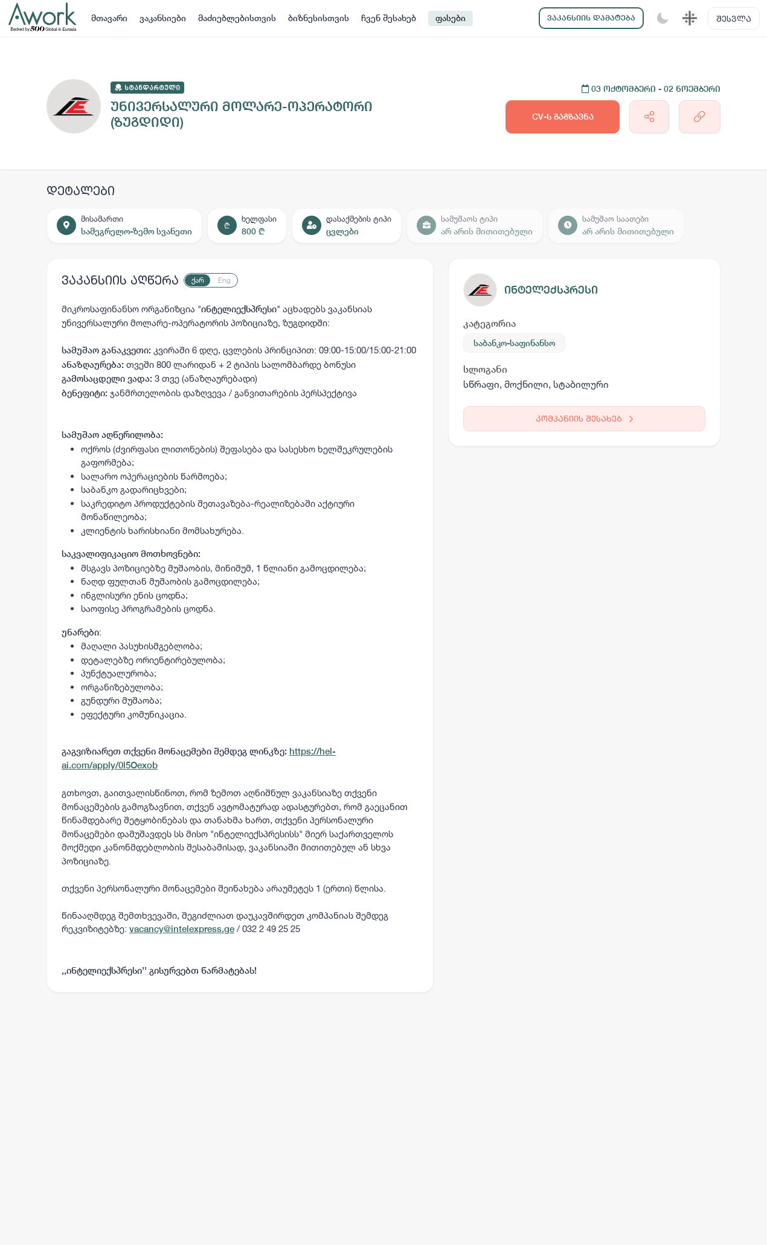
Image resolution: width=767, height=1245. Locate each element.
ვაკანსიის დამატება (591, 17)
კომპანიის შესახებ (584, 418)
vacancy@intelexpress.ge (181, 929)
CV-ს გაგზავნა (563, 116)
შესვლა (733, 18)
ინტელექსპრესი (551, 289)
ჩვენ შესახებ (388, 18)
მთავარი (109, 18)
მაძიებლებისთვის (237, 18)
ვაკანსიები (163, 18)
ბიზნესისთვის (318, 18)
